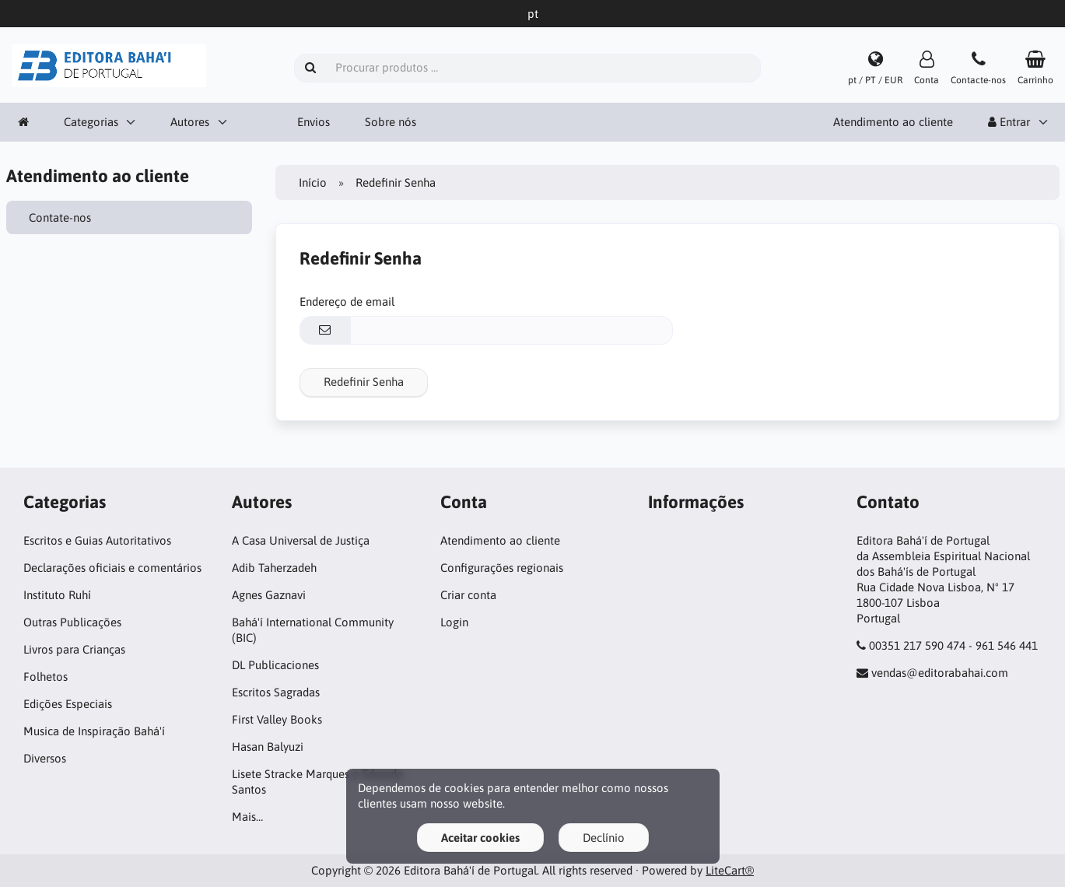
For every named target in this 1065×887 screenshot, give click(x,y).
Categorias (91, 121)
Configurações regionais (501, 567)
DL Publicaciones (275, 664)
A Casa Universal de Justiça (301, 540)
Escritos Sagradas (276, 692)
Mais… (247, 816)
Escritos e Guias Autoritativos (97, 540)
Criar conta (468, 594)
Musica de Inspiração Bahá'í (94, 731)
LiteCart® (730, 870)
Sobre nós (390, 121)
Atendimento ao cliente (893, 121)
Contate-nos (61, 217)
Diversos (44, 758)
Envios (313, 121)
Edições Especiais (67, 703)
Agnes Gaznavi (269, 594)
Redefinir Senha (364, 381)
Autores (189, 121)
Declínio (604, 837)
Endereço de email (347, 301)
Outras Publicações (72, 622)
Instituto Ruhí (57, 594)
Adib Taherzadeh (274, 567)
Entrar (1009, 121)
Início (313, 182)
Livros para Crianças (74, 649)
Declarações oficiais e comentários (112, 567)
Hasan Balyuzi (267, 746)
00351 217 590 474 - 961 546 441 (953, 645)
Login (454, 622)
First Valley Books (277, 719)
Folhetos (45, 676)
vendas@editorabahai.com (939, 672)
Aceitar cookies (480, 837)
